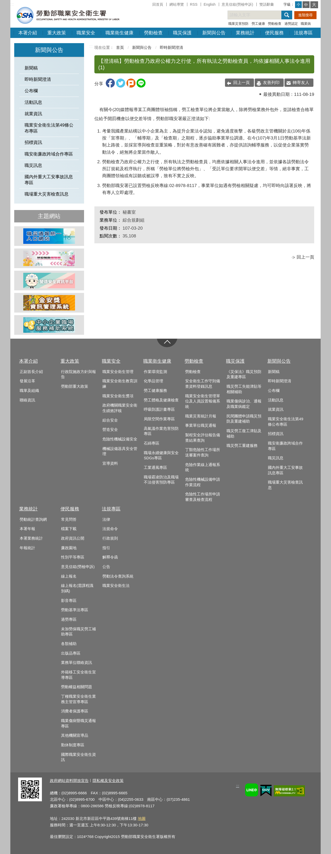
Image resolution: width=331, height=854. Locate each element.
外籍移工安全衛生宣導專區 (78, 675)
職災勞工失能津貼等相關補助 (244, 389)
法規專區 (303, 32)
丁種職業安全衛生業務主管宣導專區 (78, 699)
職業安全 (86, 32)
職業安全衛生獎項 (117, 396)
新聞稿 (31, 68)
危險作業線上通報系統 (202, 467)
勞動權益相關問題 (76, 687)
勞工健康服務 (155, 391)
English (209, 4)
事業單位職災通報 (200, 425)
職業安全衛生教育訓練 (119, 384)
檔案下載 (69, 529)
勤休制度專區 (72, 745)
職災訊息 (33, 165)
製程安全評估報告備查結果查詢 (202, 437)
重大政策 (56, 32)
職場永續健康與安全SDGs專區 (161, 455)
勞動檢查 (274, 24)
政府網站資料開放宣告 (69, 780)
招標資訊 (33, 142)
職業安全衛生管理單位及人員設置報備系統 (202, 401)
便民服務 (274, 32)
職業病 (306, 24)
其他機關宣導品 (74, 735)
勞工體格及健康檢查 (161, 400)
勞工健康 (258, 24)
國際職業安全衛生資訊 (78, 757)
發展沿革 (27, 381)
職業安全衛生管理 (117, 372)
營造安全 (110, 430)
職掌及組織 (29, 391)
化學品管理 (153, 381)
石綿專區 (151, 443)
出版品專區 (70, 653)
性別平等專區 (72, 557)
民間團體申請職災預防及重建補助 (244, 419)
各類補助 (69, 644)
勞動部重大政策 (74, 386)
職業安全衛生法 (116, 586)
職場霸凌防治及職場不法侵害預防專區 (161, 480)
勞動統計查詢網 (33, 519)
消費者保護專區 (74, 711)
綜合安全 (110, 420)
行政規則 (110, 538)
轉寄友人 (301, 82)
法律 (106, 519)
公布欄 (31, 90)
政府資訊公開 (72, 538)
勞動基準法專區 (74, 610)
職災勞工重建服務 (242, 446)
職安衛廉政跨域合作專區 (49, 154)
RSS (194, 4)
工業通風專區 (155, 467)
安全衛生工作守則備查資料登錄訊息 (202, 384)
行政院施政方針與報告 (78, 374)
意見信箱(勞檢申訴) (237, 4)
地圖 (142, 818)
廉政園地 (69, 548)
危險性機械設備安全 (119, 439)
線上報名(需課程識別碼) (77, 588)
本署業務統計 (31, 538)
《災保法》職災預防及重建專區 (244, 374)
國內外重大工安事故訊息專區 (49, 179)
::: (12, 4)
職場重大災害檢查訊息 (47, 194)
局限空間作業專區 (159, 419)
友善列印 (271, 82)
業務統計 (245, 32)
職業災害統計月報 (200, 416)
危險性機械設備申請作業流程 (202, 482)
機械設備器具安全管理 (119, 451)
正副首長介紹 (31, 372)
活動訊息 (33, 102)
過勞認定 (291, 24)
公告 (106, 567)
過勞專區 (69, 619)
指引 (106, 548)
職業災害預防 (238, 24)
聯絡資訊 (27, 400)
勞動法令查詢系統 (117, 576)
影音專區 (69, 601)
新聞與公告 (213, 32)
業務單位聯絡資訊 (76, 663)
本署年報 (27, 529)
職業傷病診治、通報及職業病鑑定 (244, 404)
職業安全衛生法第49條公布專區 (49, 128)
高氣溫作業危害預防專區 (161, 431)
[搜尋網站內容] (259, 15)
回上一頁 (241, 82)
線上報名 (69, 576)
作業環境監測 (155, 372)
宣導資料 (110, 463)
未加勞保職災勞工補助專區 (78, 631)
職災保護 (182, 32)
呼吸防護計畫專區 (159, 409)
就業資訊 (33, 113)
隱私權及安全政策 (108, 780)
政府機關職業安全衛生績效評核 (119, 408)
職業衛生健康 (119, 32)
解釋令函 (110, 557)
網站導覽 (176, 4)
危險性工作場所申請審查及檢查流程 (202, 497)
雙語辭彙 (266, 4)
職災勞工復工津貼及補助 (244, 433)
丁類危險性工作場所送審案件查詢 (202, 452)
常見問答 (69, 519)
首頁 (120, 47)
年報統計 (27, 548)
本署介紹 (27, 32)
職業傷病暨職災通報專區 (78, 723)
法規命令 (110, 529)
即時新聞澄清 (38, 79)
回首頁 (157, 4)
